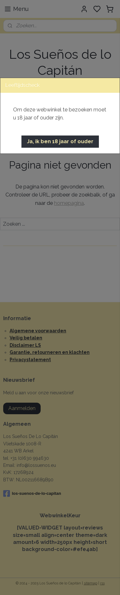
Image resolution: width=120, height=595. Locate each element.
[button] (60, 142)
